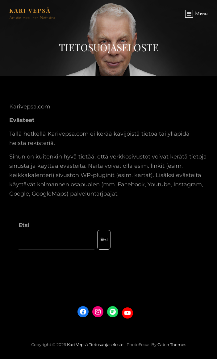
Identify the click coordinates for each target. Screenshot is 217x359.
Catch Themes (171, 344)
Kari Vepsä (30, 10)
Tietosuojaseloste (106, 344)
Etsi (24, 225)
